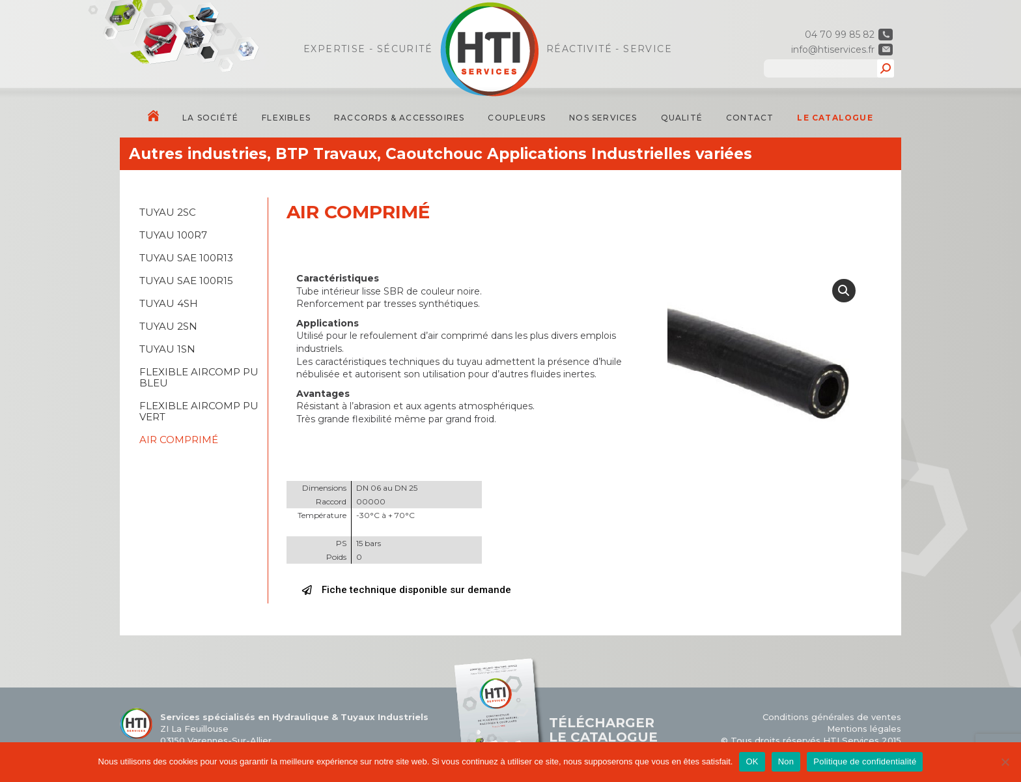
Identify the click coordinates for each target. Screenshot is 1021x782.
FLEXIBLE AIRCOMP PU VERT (199, 411)
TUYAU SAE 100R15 (186, 280)
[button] (407, 590)
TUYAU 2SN (168, 326)
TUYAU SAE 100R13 (186, 257)
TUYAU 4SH (168, 303)
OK (752, 761)
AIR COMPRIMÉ (178, 439)
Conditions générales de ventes (831, 717)
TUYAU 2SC (167, 212)
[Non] (1004, 761)
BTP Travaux (326, 154)
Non (786, 761)
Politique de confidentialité (864, 761)
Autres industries (198, 154)
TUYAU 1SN (167, 349)
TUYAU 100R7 (173, 234)
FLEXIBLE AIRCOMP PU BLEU (199, 377)
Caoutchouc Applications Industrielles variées (568, 154)
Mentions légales (864, 728)
